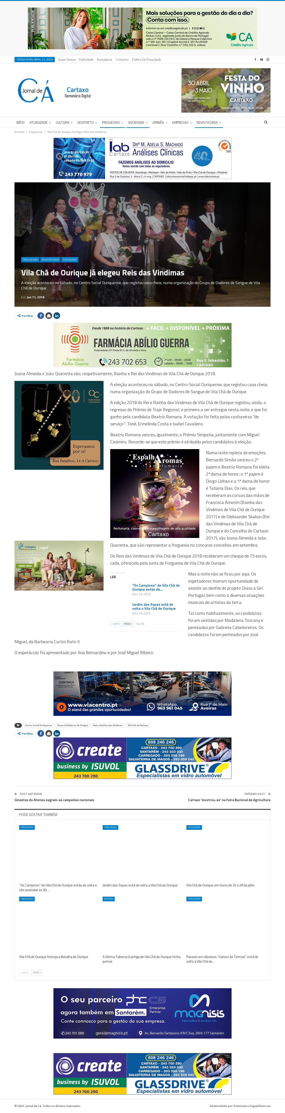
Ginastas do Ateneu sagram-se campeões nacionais (54, 799)
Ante (116, 624)
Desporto (85, 122)
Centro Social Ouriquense (38, 725)
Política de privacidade (146, 59)
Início (20, 122)
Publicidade (86, 59)
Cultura (62, 122)
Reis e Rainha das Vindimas (108, 725)
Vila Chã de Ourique (138, 725)
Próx (128, 624)
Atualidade (39, 122)
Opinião (158, 122)
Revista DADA (207, 122)
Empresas (180, 122)
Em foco (108, 898)
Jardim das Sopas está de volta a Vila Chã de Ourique (154, 606)
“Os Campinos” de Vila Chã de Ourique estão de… (156, 587)
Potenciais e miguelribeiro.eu (252, 1106)
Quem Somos (67, 59)
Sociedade (136, 122)
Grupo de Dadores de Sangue (72, 725)
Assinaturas (104, 59)
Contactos (122, 59)
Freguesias (111, 122)
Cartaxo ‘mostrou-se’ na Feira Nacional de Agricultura (229, 799)
